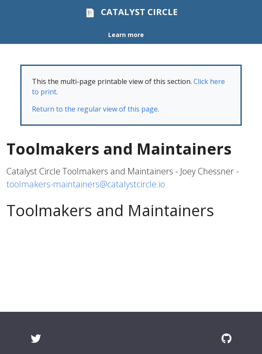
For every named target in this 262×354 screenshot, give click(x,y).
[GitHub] (226, 338)
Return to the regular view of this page (95, 109)
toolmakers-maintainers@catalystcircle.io (85, 184)
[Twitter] (36, 338)
